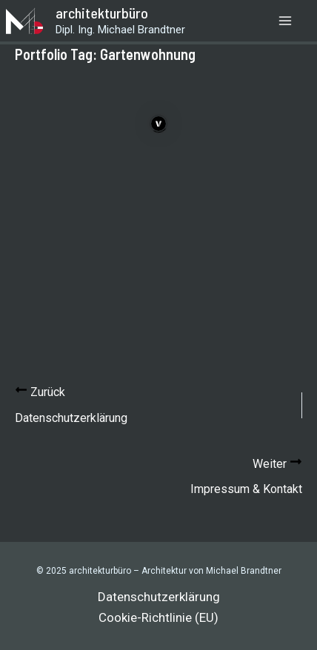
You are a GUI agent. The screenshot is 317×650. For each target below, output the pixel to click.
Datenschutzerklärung (159, 596)
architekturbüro (102, 12)
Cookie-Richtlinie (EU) (158, 617)
